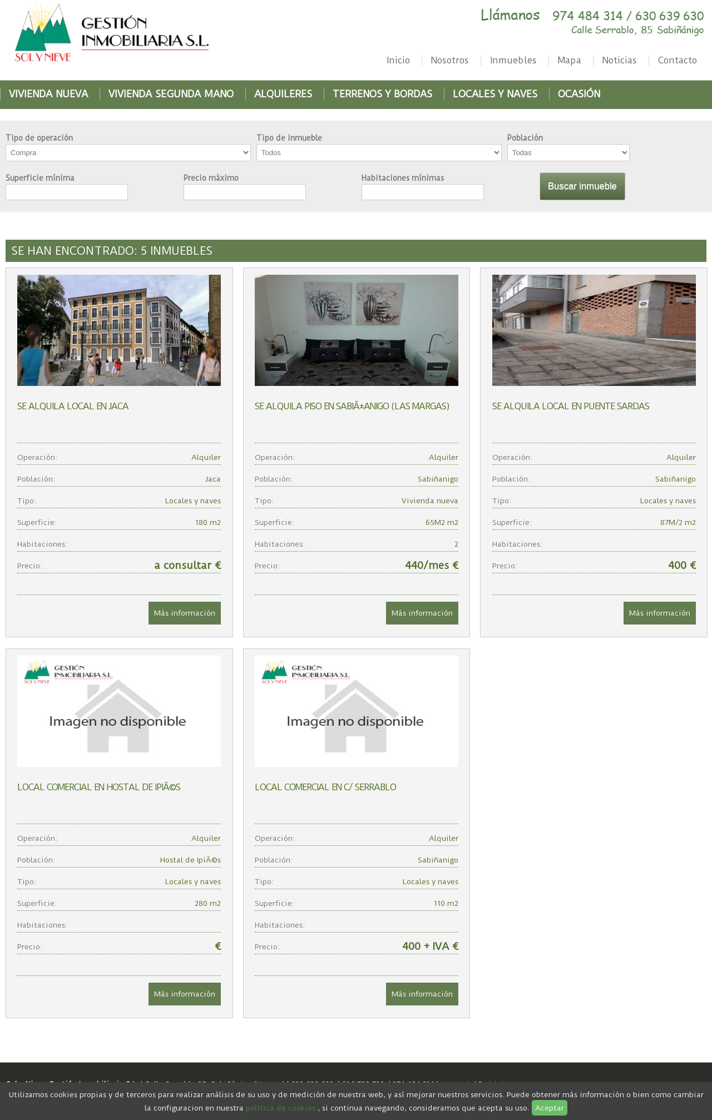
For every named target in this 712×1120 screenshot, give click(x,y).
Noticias (619, 60)
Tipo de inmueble (289, 137)
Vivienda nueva (48, 94)
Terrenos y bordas (382, 94)
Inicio (398, 60)
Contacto (677, 60)
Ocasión (579, 94)
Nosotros (450, 60)
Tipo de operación (39, 137)
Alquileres (283, 94)
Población (525, 137)
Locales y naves (495, 94)
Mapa (569, 60)
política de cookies (280, 1107)
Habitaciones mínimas (403, 178)
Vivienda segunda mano (171, 94)
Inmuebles (513, 60)
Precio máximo (211, 178)
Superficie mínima (40, 178)
